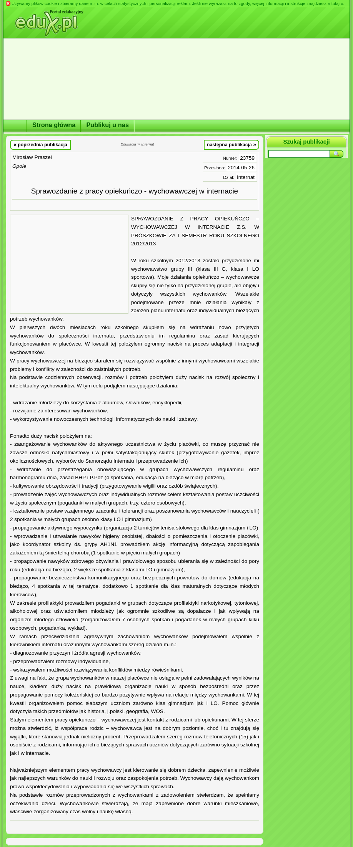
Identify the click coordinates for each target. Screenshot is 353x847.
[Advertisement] (69, 264)
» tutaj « (335, 3)
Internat (246, 177)
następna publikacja (231, 144)
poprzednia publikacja (40, 144)
